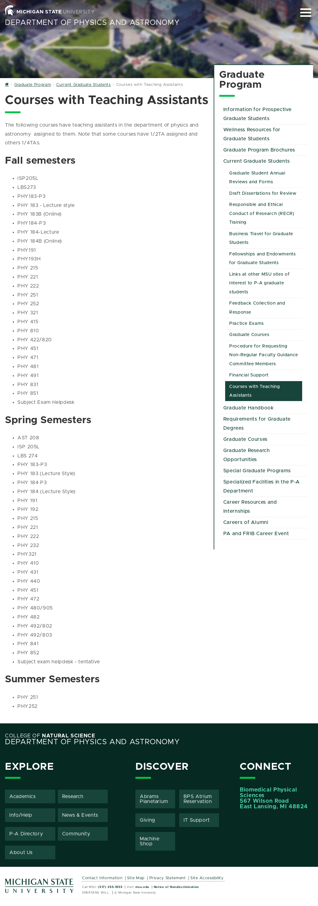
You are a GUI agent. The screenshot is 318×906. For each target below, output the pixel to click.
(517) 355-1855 (110, 887)
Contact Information (102, 878)
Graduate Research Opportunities (246, 455)
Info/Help (20, 815)
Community (76, 833)
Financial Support (249, 375)
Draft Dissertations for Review (262, 193)
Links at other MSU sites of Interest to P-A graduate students (259, 283)
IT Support (197, 820)
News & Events (80, 815)
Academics (22, 796)
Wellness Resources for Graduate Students (251, 134)
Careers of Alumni (245, 522)
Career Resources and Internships (250, 507)
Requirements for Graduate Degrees (257, 424)
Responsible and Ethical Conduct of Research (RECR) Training (261, 214)
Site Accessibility (207, 878)
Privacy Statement (167, 878)
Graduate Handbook (248, 407)
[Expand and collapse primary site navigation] (305, 12)
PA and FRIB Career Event (256, 533)
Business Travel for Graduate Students (261, 238)
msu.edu (142, 887)
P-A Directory (26, 833)
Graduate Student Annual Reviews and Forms (257, 177)
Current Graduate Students (256, 161)
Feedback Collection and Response (257, 308)
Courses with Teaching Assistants (254, 391)
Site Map (136, 878)
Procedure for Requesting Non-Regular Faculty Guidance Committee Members (263, 355)
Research (73, 796)
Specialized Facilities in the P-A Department (261, 486)
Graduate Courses (249, 335)
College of (50, 735)
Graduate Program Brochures (259, 149)
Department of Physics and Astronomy (92, 22)
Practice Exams (246, 323)
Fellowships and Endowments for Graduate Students (262, 258)
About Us (21, 852)
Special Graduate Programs (257, 470)
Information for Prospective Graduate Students (257, 114)
